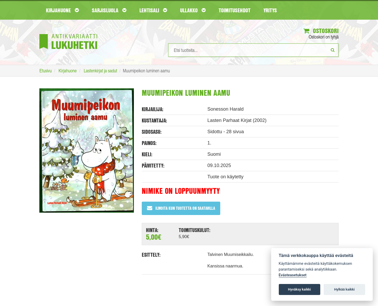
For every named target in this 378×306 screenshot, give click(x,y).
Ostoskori (321, 31)
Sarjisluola (109, 10)
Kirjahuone (62, 10)
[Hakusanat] (253, 50)
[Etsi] (333, 49)
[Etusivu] (68, 34)
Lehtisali (153, 10)
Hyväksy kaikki (299, 289)
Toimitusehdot (234, 10)
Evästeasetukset (293, 275)
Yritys (270, 10)
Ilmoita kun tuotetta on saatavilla (181, 208)
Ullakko (193, 10)
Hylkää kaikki (344, 289)
